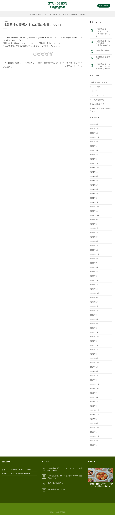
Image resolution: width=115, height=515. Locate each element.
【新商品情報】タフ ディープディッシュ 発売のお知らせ (103, 32)
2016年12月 (94, 428)
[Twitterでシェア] (39, 54)
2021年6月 (94, 311)
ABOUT (42, 14)
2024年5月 (94, 189)
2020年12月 (94, 336)
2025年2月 (94, 159)
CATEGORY (54, 14)
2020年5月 (94, 349)
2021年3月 (94, 324)
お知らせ (6, 21)
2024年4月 (94, 194)
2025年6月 (94, 146)
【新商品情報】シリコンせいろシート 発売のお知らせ (103, 66)
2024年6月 (94, 185)
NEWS (82, 14)
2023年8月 (94, 224)
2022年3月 (94, 276)
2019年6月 (94, 376)
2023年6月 (94, 233)
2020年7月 (94, 345)
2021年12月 (94, 289)
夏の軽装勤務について (103, 58)
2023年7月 (94, 228)
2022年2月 (94, 280)
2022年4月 (94, 271)
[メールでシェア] (43, 54)
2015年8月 (94, 441)
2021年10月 (94, 293)
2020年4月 (94, 354)
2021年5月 (94, 315)
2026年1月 (94, 129)
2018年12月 (94, 384)
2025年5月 (94, 150)
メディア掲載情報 (97, 100)
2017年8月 (94, 419)
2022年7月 (94, 263)
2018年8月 (94, 397)
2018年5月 (94, 401)
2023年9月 (94, 219)
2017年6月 (94, 423)
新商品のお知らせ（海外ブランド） (100, 109)
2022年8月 (94, 259)
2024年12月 (94, 168)
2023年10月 (94, 215)
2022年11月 (94, 254)
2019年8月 (94, 371)
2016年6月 (94, 432)
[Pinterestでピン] (47, 54)
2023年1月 (94, 246)
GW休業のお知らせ (103, 50)
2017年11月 (94, 415)
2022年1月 (94, 284)
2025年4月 (94, 154)
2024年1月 (94, 202)
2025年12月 (94, 133)
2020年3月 (94, 358)
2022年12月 (94, 250)
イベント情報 (95, 87)
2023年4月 (94, 241)
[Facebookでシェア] (35, 54)
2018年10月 (94, 388)
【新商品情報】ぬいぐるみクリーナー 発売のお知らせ (103, 43)
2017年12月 (94, 410)
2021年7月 (94, 306)
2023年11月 (94, 211)
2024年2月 (94, 198)
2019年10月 (94, 367)
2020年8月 (94, 341)
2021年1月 (94, 332)
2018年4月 (94, 406)
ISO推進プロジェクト (98, 82)
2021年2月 (94, 328)
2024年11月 (94, 172)
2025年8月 (94, 142)
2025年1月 (94, 163)
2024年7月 (94, 181)
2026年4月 (94, 124)
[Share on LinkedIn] (51, 54)
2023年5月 (94, 237)
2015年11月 (94, 436)
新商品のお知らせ (97, 104)
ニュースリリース (97, 95)
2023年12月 (94, 207)
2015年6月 (94, 445)
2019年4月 (94, 380)
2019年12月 (94, 363)
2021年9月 (94, 298)
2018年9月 (94, 393)
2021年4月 (94, 319)
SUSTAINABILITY (70, 14)
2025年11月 (94, 137)
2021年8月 (94, 302)
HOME (32, 14)
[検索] (112, 5)
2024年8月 (94, 176)
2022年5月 (94, 267)
